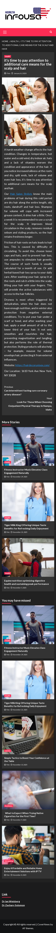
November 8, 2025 (19, 875)
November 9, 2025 (19, 820)
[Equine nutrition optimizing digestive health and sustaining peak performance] (28, 557)
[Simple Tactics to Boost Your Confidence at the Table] (28, 735)
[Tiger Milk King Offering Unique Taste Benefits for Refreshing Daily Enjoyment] (28, 502)
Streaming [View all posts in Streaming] (9, 861)
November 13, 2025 (20, 765)
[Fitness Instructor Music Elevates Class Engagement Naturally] (28, 446)
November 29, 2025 (20, 477)
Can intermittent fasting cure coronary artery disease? (28, 390)
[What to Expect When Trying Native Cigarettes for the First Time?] (28, 790)
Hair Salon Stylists (21, 193)
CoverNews (43, 924)
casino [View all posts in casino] (7, 751)
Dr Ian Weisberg (11, 901)
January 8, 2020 (20, 73)
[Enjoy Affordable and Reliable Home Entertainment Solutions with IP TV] (28, 845)
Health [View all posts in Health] (7, 56)
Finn (8, 73)
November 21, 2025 (20, 532)
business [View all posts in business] (8, 806)
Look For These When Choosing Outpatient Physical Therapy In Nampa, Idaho (28, 403)
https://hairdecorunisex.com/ (32, 365)
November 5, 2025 (19, 588)
